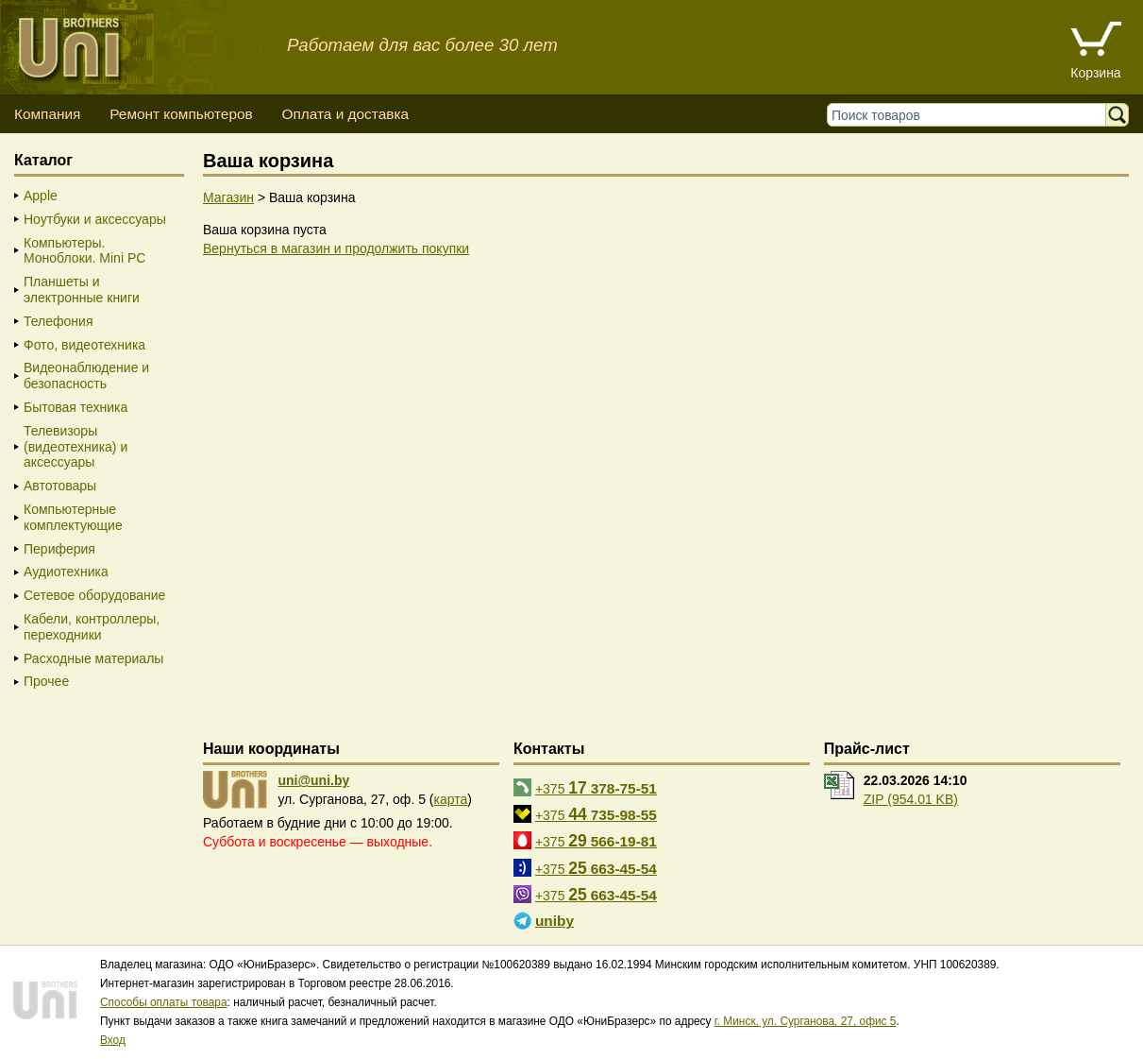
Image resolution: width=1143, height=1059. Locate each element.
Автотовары (60, 485)
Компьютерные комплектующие (73, 517)
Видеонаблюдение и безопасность (86, 375)
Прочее (46, 681)
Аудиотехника (66, 571)
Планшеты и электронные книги (82, 289)
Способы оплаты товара (163, 1002)
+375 (596, 787)
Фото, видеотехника (84, 344)
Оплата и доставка (345, 114)
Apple (41, 195)
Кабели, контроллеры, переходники (92, 626)
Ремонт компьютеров (180, 114)
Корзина (1095, 72)
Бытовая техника (75, 407)
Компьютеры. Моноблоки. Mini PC (84, 250)
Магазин (228, 197)
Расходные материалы (93, 658)
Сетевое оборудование (94, 595)
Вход (113, 1040)
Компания (47, 114)
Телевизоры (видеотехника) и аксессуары (75, 446)
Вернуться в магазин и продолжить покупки (336, 248)
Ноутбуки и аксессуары (95, 219)
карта (451, 799)
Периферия (59, 548)
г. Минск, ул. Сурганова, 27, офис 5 (805, 1021)
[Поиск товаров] (971, 115)
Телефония (58, 321)
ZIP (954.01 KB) (911, 799)
